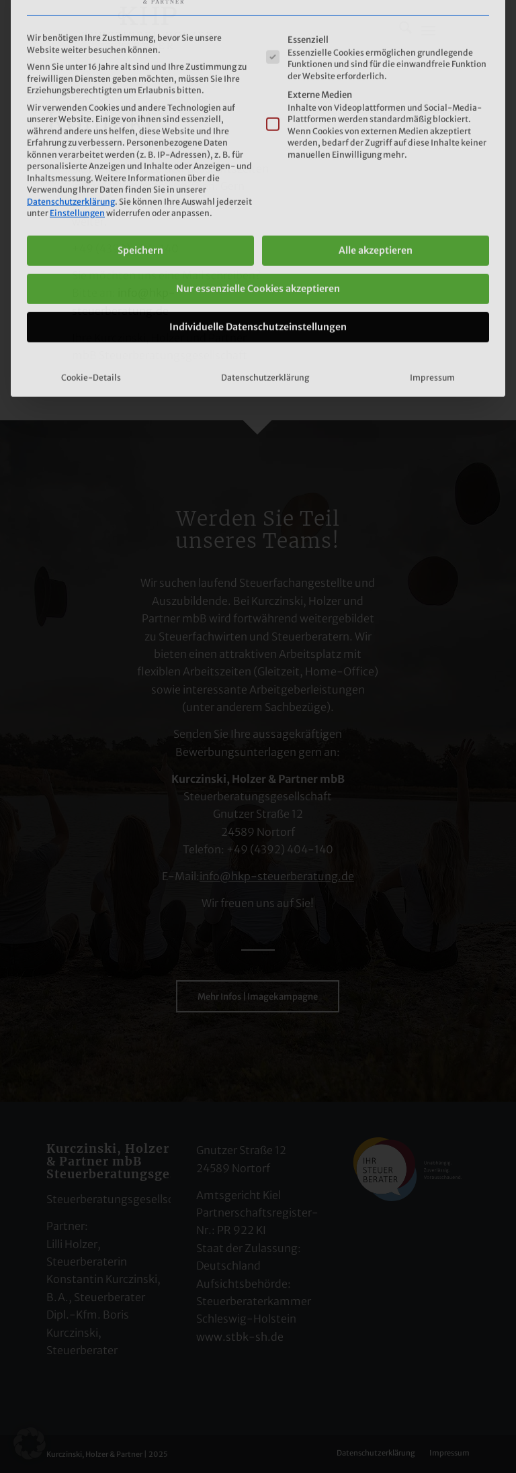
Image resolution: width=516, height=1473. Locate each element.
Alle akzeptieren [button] (376, 143)
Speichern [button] (140, 143)
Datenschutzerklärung (71, 94)
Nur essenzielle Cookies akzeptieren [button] (258, 181)
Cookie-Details (91, 270)
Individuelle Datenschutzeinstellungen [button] (258, 219)
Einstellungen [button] (77, 106)
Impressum (432, 270)
